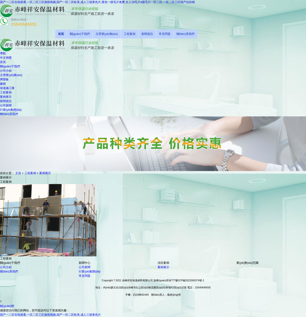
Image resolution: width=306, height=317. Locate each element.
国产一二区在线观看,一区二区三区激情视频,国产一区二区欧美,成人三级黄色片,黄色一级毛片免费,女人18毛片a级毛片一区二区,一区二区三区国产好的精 (97, 2)
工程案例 (129, 34)
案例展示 (45, 173)
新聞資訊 (147, 34)
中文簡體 (6, 57)
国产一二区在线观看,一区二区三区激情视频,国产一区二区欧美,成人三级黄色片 (50, 314)
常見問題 (164, 34)
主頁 (18, 173)
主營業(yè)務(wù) (107, 34)
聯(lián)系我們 (185, 34)
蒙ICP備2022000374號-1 (190, 280)
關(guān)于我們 (80, 34)
